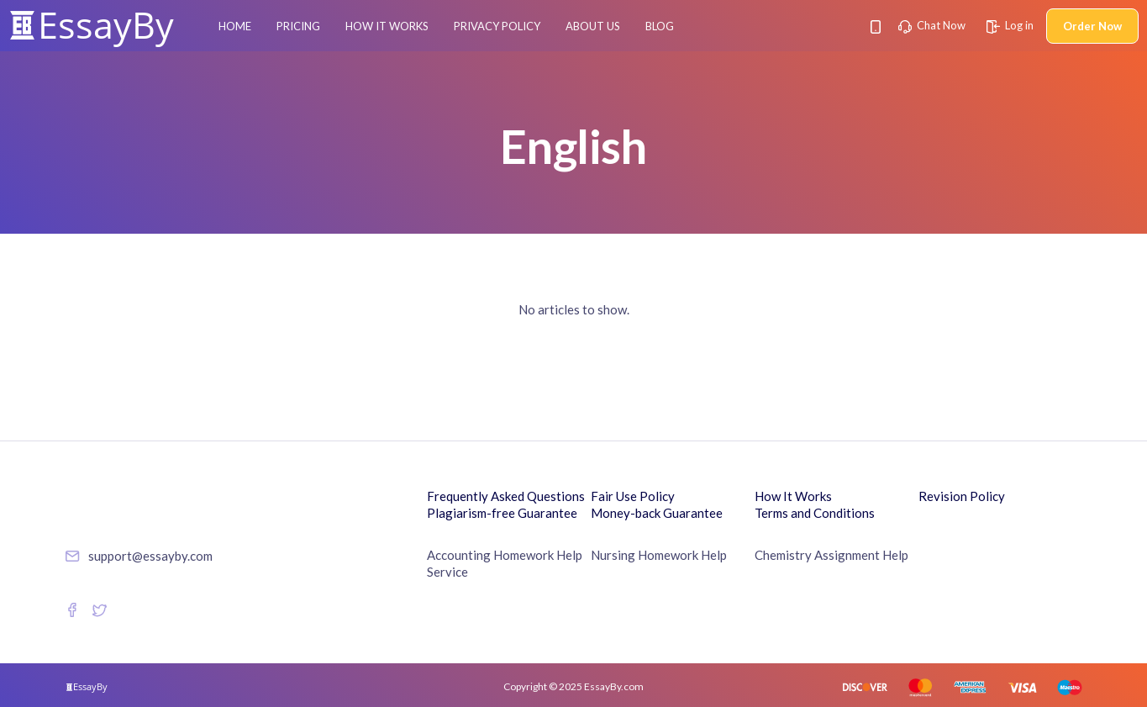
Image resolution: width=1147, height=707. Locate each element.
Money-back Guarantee (657, 512)
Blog (659, 26)
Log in (1010, 25)
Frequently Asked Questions (506, 496)
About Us (593, 26)
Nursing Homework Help (659, 554)
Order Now (1092, 26)
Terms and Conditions (815, 512)
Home (234, 26)
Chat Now (931, 25)
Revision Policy (961, 496)
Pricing (298, 26)
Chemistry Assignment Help (831, 554)
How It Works (387, 26)
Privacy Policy (497, 26)
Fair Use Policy (633, 496)
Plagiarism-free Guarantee (502, 512)
